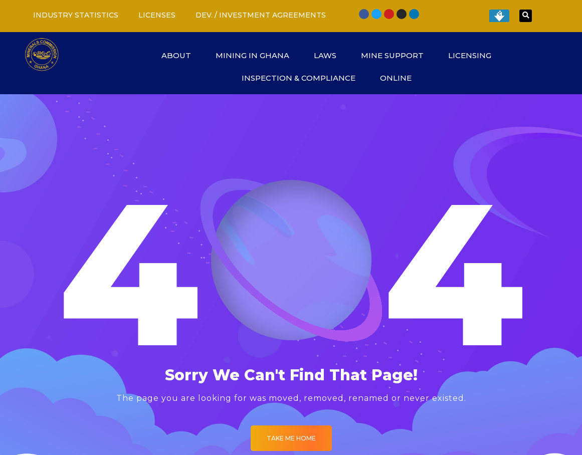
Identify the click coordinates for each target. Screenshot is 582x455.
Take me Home (291, 438)
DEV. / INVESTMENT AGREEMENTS (261, 15)
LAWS (330, 55)
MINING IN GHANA (257, 55)
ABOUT (181, 55)
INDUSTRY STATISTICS (75, 15)
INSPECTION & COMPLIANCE (303, 78)
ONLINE (400, 78)
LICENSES (156, 15)
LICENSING (474, 55)
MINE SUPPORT (397, 55)
